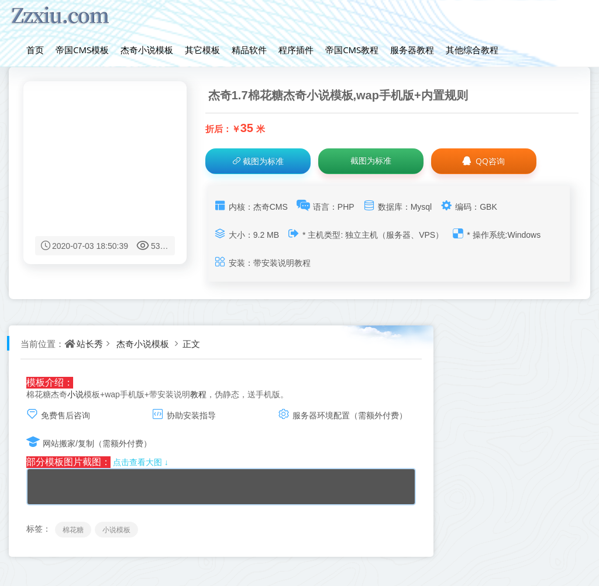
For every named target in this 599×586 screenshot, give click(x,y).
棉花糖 (73, 530)
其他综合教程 (472, 50)
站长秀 (90, 343)
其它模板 (202, 50)
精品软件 (249, 50)
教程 (198, 394)
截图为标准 (258, 161)
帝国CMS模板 (82, 50)
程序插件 (296, 50)
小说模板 (116, 530)
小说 (75, 394)
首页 (35, 50)
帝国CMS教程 (351, 50)
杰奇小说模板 (147, 50)
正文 (191, 343)
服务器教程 (412, 50)
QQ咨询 (483, 161)
